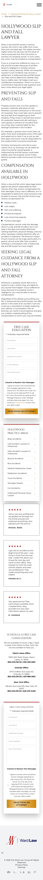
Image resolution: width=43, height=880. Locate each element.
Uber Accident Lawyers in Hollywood (19, 452)
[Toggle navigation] (39, 4)
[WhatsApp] (35, 872)
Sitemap (21, 867)
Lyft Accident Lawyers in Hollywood (19, 445)
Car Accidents (14, 488)
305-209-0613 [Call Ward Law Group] (29, 662)
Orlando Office (21, 668)
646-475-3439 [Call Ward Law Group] (29, 691)
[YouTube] (22, 872)
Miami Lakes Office (21, 653)
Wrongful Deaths (15, 483)
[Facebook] (8, 872)
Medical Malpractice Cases (19, 468)
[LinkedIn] (29, 872)
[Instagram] (15, 872)
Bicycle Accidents (15, 458)
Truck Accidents (15, 478)
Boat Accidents (14, 439)
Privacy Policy (20, 403)
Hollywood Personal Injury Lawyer (25, 14)
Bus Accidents (14, 463)
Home (4, 14)
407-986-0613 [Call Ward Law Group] (29, 676)
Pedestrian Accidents (17, 473)
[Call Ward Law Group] (2, 852)
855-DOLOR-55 (15, 662)
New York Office (21, 682)
